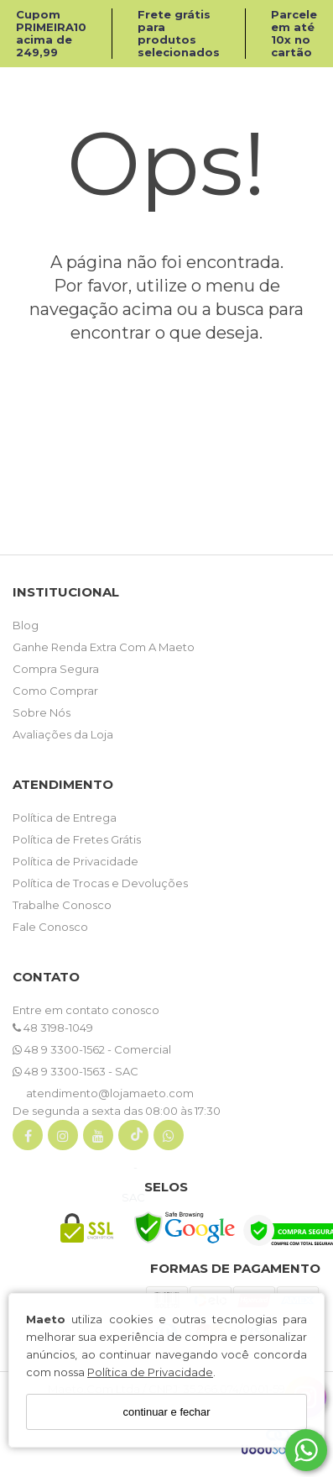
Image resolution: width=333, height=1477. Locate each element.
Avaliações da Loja (63, 734)
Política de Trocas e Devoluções (100, 883)
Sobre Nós (41, 712)
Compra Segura (56, 668)
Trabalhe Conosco (62, 905)
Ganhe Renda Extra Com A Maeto (104, 647)
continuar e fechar (166, 1412)
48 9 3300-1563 (60, 1071)
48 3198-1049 (53, 1027)
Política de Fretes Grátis (77, 839)
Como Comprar (55, 690)
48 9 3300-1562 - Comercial (92, 1049)
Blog (26, 625)
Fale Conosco (50, 926)
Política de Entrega (65, 817)
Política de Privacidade (150, 1372)
